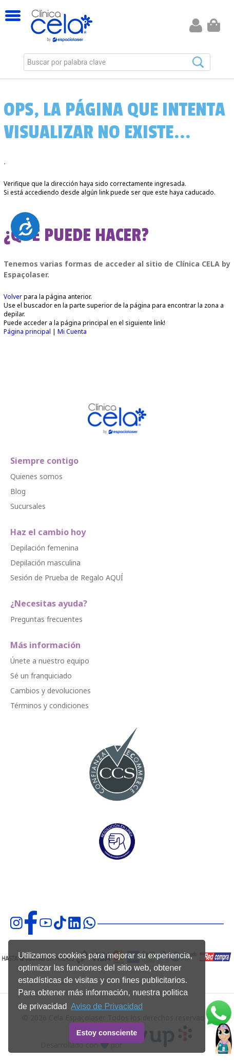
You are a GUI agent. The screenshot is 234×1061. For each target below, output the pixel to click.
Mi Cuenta (72, 331)
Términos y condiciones (49, 705)
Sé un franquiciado (41, 675)
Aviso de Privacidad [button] (107, 1006)
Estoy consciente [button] (106, 1033)
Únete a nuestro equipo (49, 661)
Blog (18, 491)
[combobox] (117, 62)
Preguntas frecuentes (46, 619)
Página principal (27, 331)
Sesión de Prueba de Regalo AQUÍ (66, 577)
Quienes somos (36, 476)
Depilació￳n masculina (45, 562)
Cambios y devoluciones (50, 690)
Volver (13, 296)
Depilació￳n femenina (44, 548)
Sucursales (28, 506)
